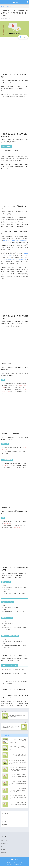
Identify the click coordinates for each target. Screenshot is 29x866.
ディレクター (5, 816)
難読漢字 (4, 825)
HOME (14, 859)
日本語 (4, 822)
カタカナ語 (5, 813)
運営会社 (9, 862)
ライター (4, 819)
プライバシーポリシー (17, 862)
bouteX (14, 2)
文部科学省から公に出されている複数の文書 (14, 259)
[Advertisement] (14, 55)
